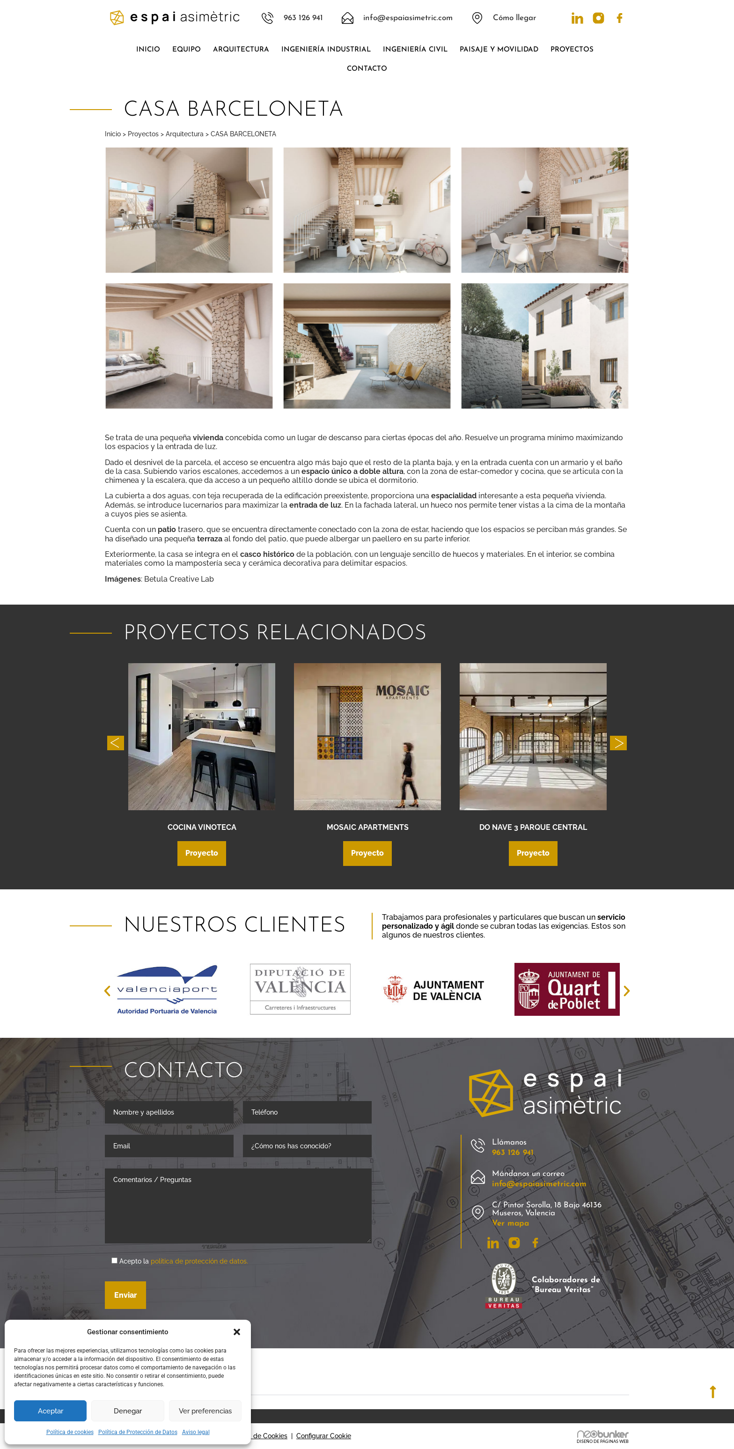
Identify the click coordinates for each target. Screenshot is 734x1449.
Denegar (128, 1411)
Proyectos (574, 50)
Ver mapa (510, 1223)
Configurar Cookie (323, 1436)
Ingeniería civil (415, 49)
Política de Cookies (258, 1436)
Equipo (186, 49)
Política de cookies (70, 1432)
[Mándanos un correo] (478, 1177)
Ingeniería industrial (326, 49)
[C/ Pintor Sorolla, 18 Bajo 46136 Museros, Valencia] (478, 1212)
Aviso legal (196, 1432)
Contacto (367, 69)
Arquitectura (241, 49)
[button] (237, 1332)
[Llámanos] (478, 1146)
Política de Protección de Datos (137, 1432)
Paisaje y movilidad (499, 49)
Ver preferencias (205, 1411)
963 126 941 (513, 1153)
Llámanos (509, 1142)
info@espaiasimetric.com (539, 1184)
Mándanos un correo (528, 1174)
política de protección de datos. (199, 1261)
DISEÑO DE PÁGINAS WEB (603, 1441)
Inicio (148, 49)
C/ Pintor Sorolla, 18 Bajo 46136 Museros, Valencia (547, 1209)
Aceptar (50, 1411)
